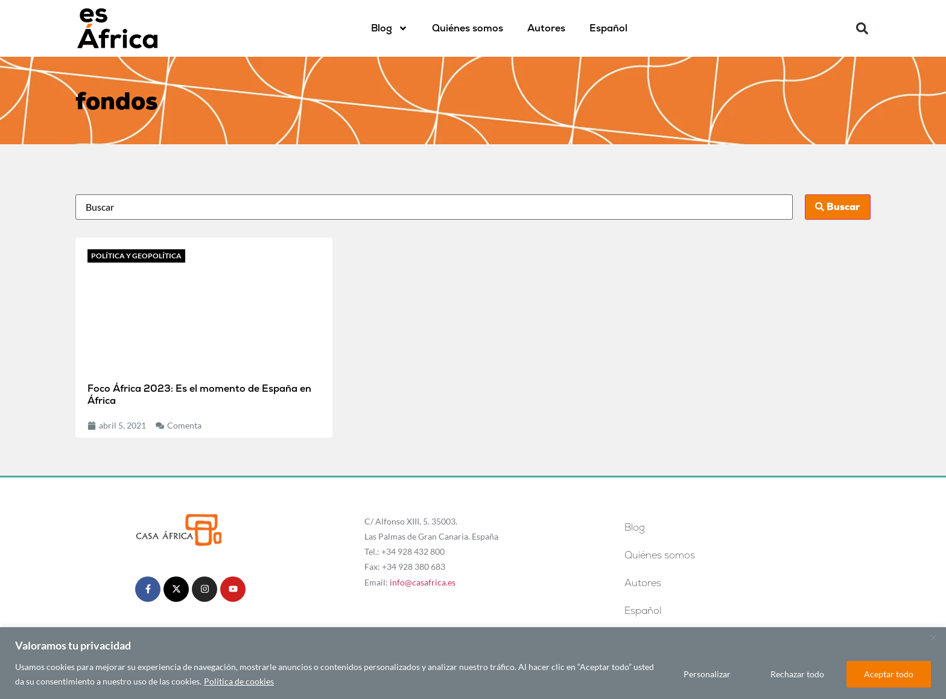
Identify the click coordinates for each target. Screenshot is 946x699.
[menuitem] (608, 28)
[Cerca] (933, 637)
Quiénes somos (467, 28)
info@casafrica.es (423, 582)
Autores (546, 28)
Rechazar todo (797, 674)
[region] (473, 663)
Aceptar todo (888, 674)
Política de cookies (239, 681)
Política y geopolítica (136, 255)
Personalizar (707, 674)
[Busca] (433, 207)
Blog (389, 28)
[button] (862, 28)
